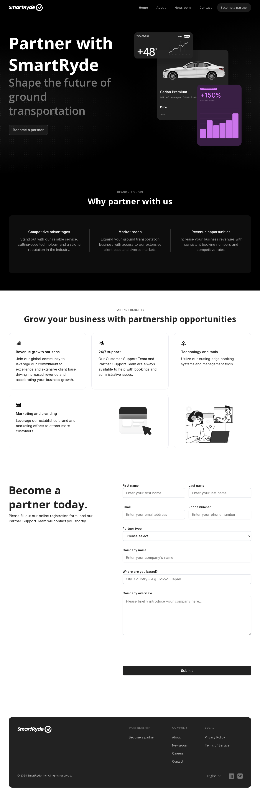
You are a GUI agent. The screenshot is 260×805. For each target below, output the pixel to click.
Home (143, 7)
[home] (26, 7)
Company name (134, 550)
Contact (205, 7)
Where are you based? (140, 571)
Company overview (137, 593)
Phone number (200, 507)
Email (127, 507)
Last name (196, 485)
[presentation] (156, 650)
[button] (213, 776)
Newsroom (182, 7)
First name (131, 485)
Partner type (132, 528)
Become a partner (234, 7)
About (161, 7)
